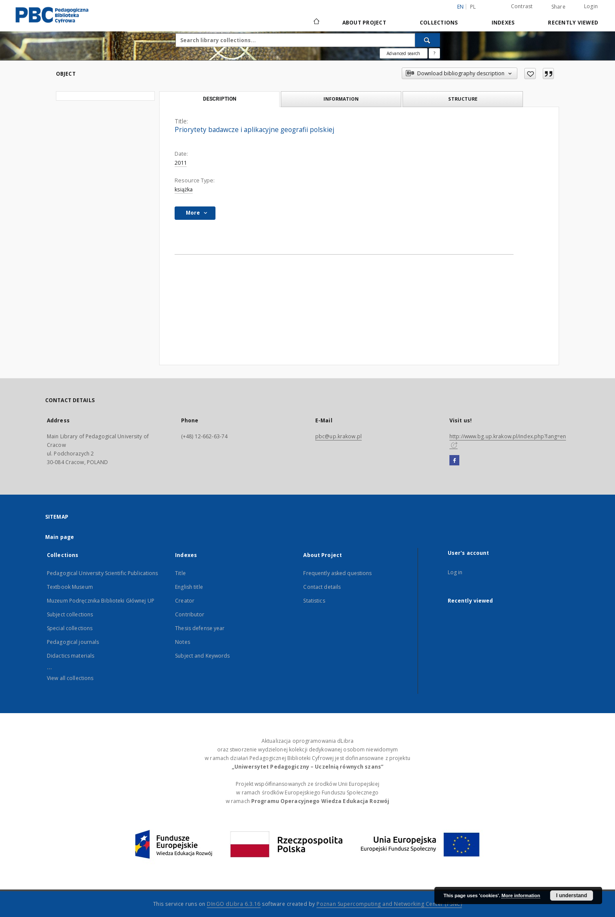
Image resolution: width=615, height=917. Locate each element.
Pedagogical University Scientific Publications (102, 573)
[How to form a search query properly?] (434, 53)
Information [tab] (341, 98)
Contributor (189, 614)
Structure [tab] (462, 98)
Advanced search (403, 53)
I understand (571, 895)
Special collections (69, 628)
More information (520, 895)
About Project (364, 22)
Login (591, 6)
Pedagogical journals (73, 642)
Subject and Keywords (202, 655)
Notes (182, 642)
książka (184, 189)
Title (180, 573)
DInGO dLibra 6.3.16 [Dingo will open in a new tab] (234, 904)
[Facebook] (454, 461)
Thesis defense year (199, 628)
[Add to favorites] (530, 73)
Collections (439, 22)
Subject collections (70, 614)
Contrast (522, 6)
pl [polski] (473, 6)
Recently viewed (573, 22)
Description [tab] (219, 99)
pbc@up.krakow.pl (338, 436)
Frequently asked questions (337, 573)
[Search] (427, 40)
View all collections (70, 678)
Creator (184, 600)
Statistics (314, 600)
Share (558, 6)
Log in (455, 572)
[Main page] (316, 22)
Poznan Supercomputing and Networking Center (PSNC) (389, 904)
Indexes (503, 22)
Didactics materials (70, 655)
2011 (181, 162)
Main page (59, 537)
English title (189, 587)
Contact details (322, 587)
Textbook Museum (70, 587)
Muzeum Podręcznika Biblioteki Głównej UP (100, 600)
